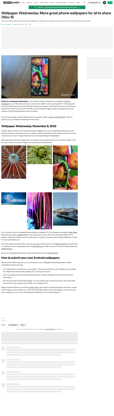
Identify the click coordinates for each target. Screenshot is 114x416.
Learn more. (72, 10)
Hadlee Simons (6, 249)
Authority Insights (61, 2)
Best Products (44, 2)
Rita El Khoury (38, 246)
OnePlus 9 (21, 235)
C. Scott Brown (7, 24)
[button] (57, 2)
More (78, 2)
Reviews (36, 2)
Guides (52, 2)
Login (110, 2)
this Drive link (53, 253)
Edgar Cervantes (61, 244)
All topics (71, 2)
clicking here (33, 287)
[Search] (84, 2)
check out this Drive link (57, 117)
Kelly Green (73, 232)
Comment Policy (49, 329)
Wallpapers (4, 320)
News (23, 2)
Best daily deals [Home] (94, 2)
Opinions (29, 2)
